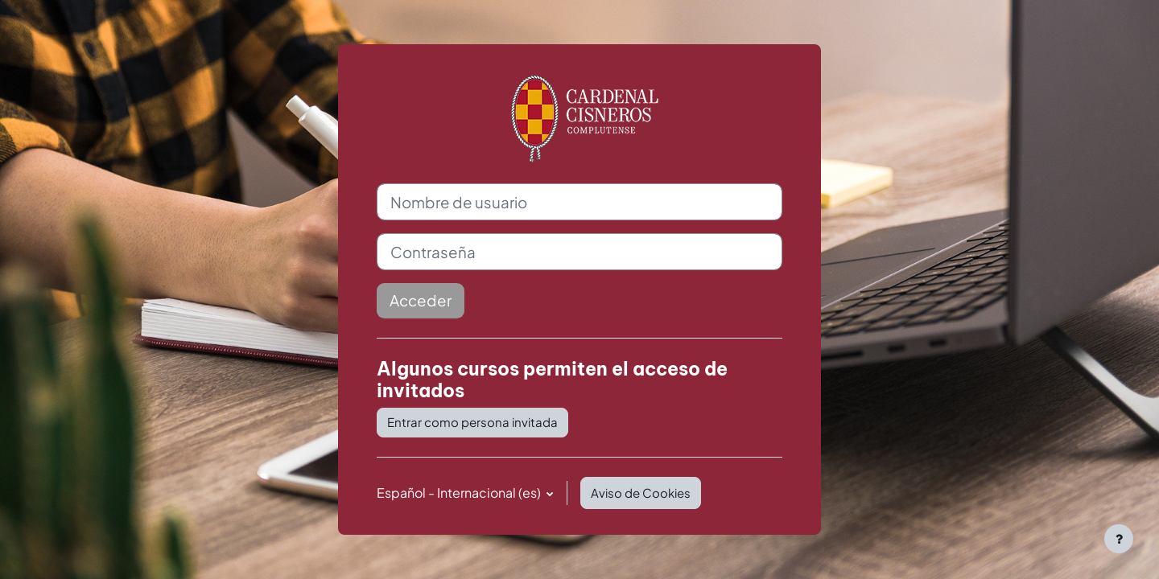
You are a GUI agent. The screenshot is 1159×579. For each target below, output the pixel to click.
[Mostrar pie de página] (1118, 538)
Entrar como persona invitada (472, 421)
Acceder (421, 300)
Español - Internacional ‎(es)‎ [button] (460, 492)
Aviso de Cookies (641, 492)
